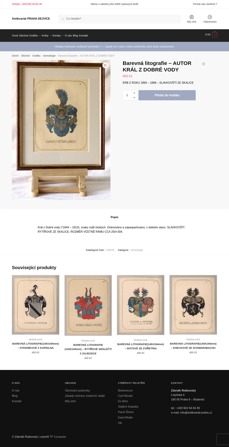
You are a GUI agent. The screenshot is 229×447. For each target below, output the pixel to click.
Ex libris (123, 399)
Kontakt (16, 399)
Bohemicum (125, 388)
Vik (120, 420)
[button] (105, 63)
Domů (15, 53)
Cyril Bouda (125, 393)
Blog (15, 393)
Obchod (25, 53)
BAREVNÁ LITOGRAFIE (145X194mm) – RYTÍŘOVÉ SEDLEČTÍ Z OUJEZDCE (88, 347)
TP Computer (58, 434)
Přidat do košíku (167, 93)
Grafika (36, 53)
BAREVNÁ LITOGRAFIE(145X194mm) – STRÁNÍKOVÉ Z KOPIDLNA (35, 343)
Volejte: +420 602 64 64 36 (27, 4)
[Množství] (127, 93)
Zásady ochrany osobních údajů (85, 393)
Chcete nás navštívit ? (205, 4)
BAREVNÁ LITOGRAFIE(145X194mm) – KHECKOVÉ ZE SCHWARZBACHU (193, 343)
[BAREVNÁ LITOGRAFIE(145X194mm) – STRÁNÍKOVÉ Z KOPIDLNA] (35, 302)
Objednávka (210, 19)
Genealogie (49, 53)
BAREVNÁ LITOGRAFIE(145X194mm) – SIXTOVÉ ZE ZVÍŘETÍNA (140, 344)
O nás (15, 388)
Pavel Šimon (126, 409)
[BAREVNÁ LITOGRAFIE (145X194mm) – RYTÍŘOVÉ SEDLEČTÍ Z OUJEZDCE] (88, 303)
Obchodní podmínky (77, 388)
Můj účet (191, 19)
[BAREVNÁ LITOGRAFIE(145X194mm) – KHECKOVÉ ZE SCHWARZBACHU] (193, 302)
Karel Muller (125, 415)
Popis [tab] (114, 215)
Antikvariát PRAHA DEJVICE (31, 18)
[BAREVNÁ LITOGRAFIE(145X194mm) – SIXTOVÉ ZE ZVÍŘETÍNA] (140, 303)
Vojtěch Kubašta (128, 404)
